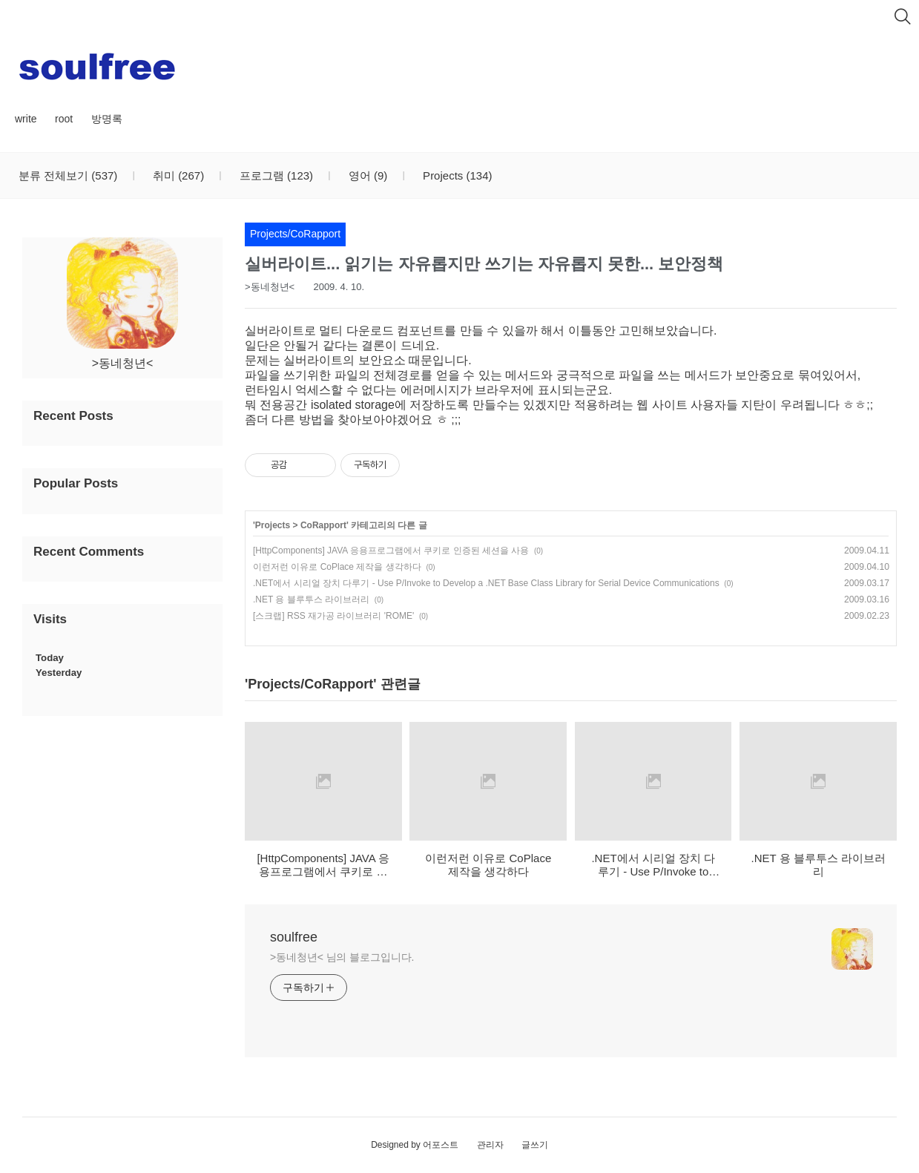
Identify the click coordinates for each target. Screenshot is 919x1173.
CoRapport (323, 525)
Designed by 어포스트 (414, 1145)
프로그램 (275, 175)
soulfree (293, 937)
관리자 (490, 1145)
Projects (456, 175)
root (64, 119)
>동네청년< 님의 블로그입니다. (342, 957)
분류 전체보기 (68, 175)
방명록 (106, 119)
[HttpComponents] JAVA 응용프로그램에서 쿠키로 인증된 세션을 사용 (391, 550)
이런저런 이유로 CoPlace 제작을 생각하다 (337, 567)
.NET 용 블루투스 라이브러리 (311, 599)
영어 (367, 175)
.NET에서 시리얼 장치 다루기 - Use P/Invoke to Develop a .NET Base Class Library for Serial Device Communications (486, 583)
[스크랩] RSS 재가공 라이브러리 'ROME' (333, 616)
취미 (177, 175)
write (26, 119)
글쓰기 (534, 1145)
